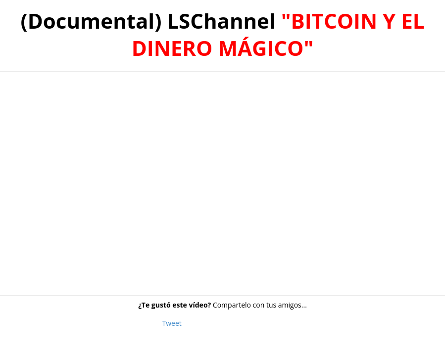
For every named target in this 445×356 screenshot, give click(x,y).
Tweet (172, 323)
